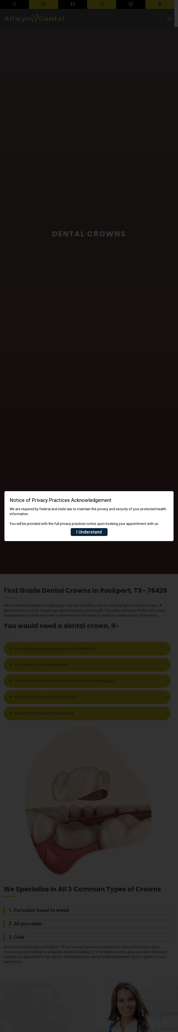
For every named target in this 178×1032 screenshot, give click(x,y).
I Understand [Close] (89, 531)
